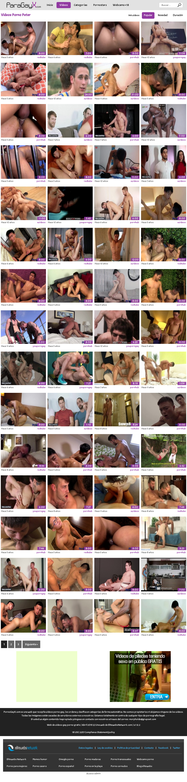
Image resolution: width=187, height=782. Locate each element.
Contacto (149, 747)
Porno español (66, 766)
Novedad (162, 15)
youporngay (179, 57)
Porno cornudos (119, 766)
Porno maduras (93, 759)
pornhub (134, 57)
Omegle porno (66, 759)
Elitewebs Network (16, 759)
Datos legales (86, 747)
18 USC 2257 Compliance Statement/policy (93, 732)
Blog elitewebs (144, 766)
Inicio (50, 5)
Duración (178, 15)
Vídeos (64, 5)
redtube (41, 57)
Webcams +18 (121, 5)
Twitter (176, 747)
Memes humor (40, 759)
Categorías (80, 5)
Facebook (163, 747)
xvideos (88, 98)
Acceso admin (93, 773)
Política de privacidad (128, 747)
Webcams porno (145, 759)
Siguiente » (31, 644)
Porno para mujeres (17, 766)
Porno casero (40, 766)
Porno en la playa (93, 766)
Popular (148, 15)
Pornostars (100, 5)
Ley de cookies (105, 747)
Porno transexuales (121, 759)
